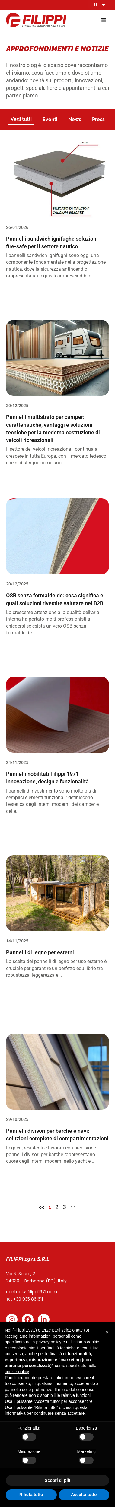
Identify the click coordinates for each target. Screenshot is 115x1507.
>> (73, 1207)
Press (98, 119)
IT (100, 5)
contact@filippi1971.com (31, 1292)
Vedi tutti (21, 119)
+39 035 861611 (28, 1299)
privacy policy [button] (49, 1341)
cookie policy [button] (17, 1371)
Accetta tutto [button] (84, 1494)
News (74, 119)
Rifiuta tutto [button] (31, 1494)
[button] (103, 20)
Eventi (50, 119)
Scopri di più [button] (57, 1480)
